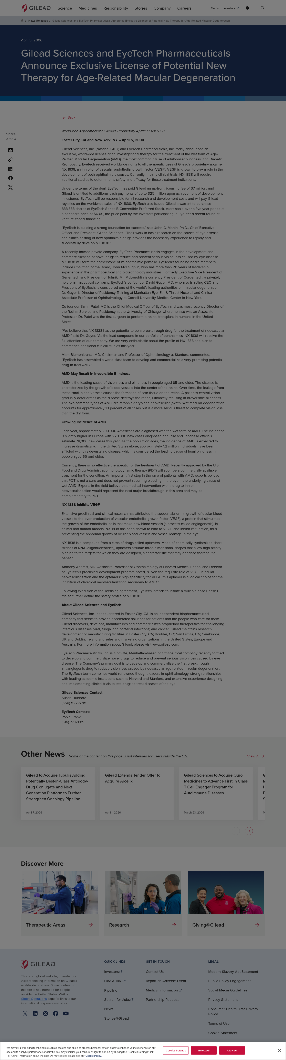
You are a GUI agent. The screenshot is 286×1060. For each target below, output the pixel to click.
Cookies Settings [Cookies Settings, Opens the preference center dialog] (176, 1050)
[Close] (279, 1050)
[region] (143, 1051)
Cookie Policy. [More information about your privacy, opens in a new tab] (93, 1056)
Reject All (203, 1050)
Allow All (232, 1050)
